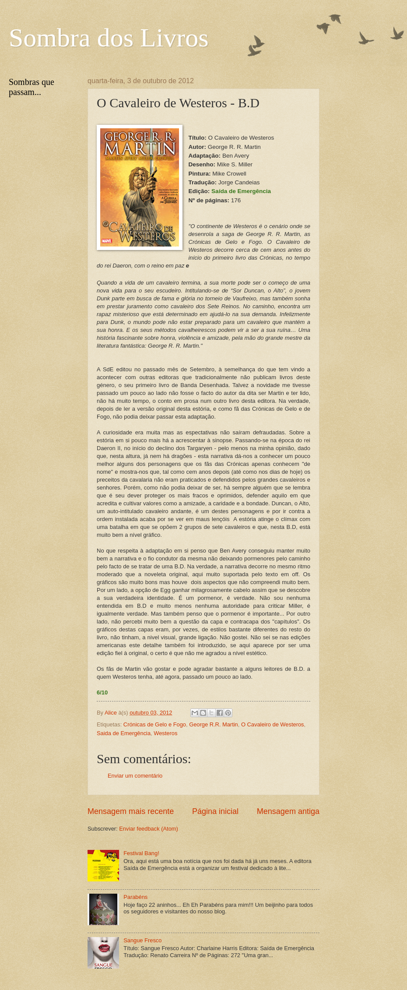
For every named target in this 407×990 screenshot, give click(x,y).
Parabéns (135, 897)
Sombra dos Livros (109, 37)
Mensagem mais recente (131, 811)
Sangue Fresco (142, 940)
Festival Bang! (141, 853)
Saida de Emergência (124, 733)
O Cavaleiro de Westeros (272, 724)
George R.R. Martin (213, 724)
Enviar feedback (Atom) (148, 828)
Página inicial (215, 811)
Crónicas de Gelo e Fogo (154, 724)
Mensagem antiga (288, 811)
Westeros (165, 733)
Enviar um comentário (135, 775)
